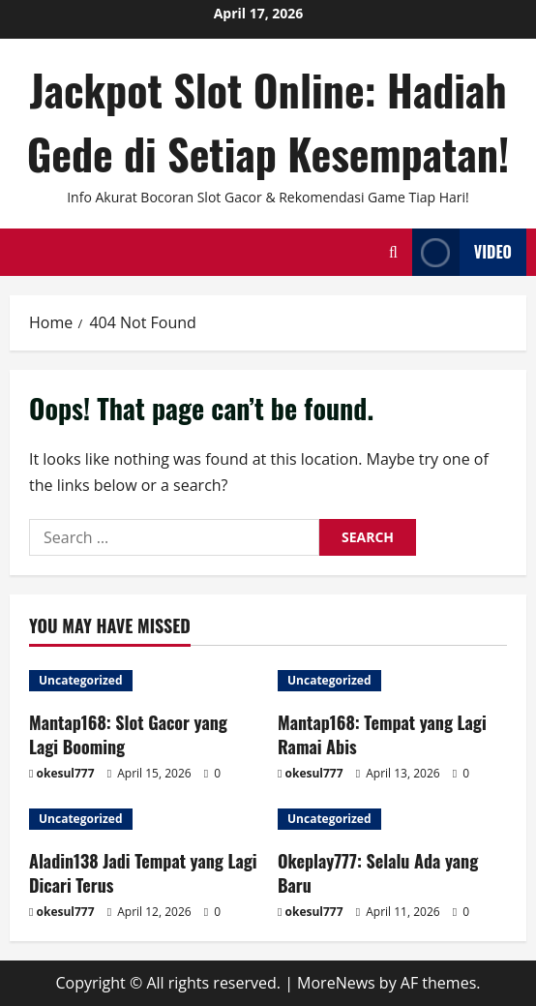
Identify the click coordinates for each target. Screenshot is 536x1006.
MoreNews (336, 982)
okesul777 (66, 773)
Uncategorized (81, 680)
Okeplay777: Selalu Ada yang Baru (378, 873)
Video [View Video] (462, 252)
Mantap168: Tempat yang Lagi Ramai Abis (382, 734)
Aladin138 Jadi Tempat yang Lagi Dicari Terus (143, 873)
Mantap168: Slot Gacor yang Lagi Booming (128, 734)
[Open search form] (393, 252)
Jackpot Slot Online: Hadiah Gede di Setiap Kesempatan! (268, 121)
